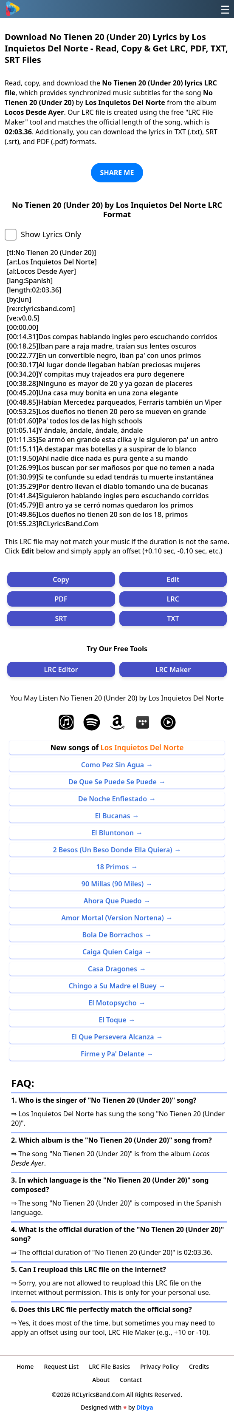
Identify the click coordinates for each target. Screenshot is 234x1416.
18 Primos (112, 866)
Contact (131, 1380)
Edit (172, 579)
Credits (199, 1366)
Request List (61, 1366)
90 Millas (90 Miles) (113, 883)
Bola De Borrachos (112, 934)
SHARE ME (117, 172)
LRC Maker (173, 669)
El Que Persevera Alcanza (112, 1036)
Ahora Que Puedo (113, 900)
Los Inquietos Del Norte (142, 747)
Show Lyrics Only (51, 234)
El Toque (112, 1019)
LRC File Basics (109, 1366)
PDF (60, 599)
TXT (173, 618)
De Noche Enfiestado (112, 798)
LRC (173, 599)
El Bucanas (112, 815)
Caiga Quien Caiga (112, 951)
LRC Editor (61, 669)
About (101, 1380)
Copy (61, 579)
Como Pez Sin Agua (112, 764)
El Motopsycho (112, 1002)
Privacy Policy (159, 1366)
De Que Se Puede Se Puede (112, 781)
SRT (61, 618)
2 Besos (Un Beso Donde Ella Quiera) (112, 849)
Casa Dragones (112, 968)
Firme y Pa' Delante (112, 1053)
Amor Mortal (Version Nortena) (112, 917)
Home (25, 1366)
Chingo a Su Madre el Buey (113, 985)
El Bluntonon (112, 832)
